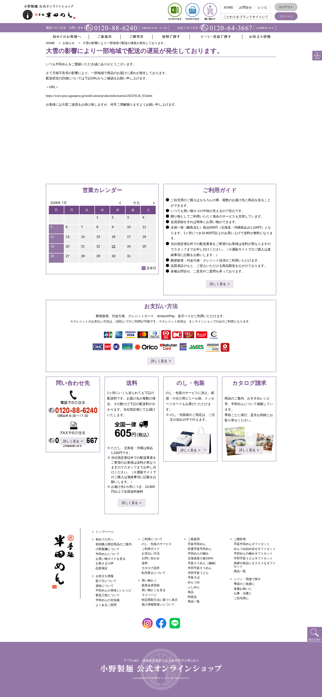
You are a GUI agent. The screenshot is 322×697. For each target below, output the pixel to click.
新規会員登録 (151, 585)
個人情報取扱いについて (158, 604)
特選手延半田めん (200, 549)
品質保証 (102, 568)
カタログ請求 (151, 568)
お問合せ (245, 7)
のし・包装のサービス (157, 544)
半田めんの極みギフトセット (253, 553)
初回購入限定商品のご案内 (114, 544)
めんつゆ (194, 582)
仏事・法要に (243, 593)
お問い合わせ (151, 558)
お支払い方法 (151, 553)
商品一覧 (194, 601)
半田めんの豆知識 (108, 600)
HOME (228, 7)
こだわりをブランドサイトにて (245, 17)
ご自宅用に (241, 598)
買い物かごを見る (154, 590)
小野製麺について (108, 549)
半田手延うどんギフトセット (253, 558)
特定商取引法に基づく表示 (160, 600)
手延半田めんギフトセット (252, 544)
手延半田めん (197, 544)
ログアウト (286, 7)
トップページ (105, 531)
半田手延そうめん (200, 568)
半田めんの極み (198, 553)
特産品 (192, 597)
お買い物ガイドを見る (111, 558)
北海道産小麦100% (200, 558)
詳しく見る (218, 284)
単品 (191, 592)
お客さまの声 (105, 563)
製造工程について (108, 595)
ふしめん (194, 587)
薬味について (105, 585)
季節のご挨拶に (244, 584)
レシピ (262, 7)
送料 (145, 563)
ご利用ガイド (151, 549)
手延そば (194, 577)
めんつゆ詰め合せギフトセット (255, 549)
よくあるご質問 (106, 605)
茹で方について (106, 581)
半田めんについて (108, 554)
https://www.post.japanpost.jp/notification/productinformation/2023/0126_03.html (99, 96)
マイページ (286, 16)
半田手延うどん (198, 573)
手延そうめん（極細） (203, 563)
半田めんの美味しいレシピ (114, 590)
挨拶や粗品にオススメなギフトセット (255, 564)
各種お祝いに (243, 588)
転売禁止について (154, 573)
